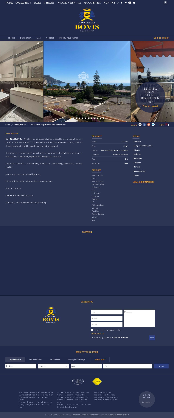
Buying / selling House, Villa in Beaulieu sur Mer (36, 392)
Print (167, 124)
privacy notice (97, 333)
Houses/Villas (35, 359)
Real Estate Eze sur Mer (103, 392)
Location (87, 232)
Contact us (87, 301)
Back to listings (161, 38)
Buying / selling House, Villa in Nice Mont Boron (36, 395)
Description (25, 38)
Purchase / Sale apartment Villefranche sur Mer (74, 404)
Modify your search (68, 38)
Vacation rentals (69, 2)
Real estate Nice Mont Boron (104, 395)
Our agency (23, 2)
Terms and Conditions (80, 415)
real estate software (122, 415)
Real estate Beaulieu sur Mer (67, 407)
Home (9, 2)
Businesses (55, 359)
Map (39, 38)
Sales (37, 2)
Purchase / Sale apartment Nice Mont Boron (72, 397)
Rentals (49, 2)
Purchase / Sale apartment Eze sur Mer (71, 395)
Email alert (100, 359)
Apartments (15, 359)
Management (93, 2)
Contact (109, 2)
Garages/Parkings (76, 359)
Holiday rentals (20, 124)
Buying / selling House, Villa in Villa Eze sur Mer (36, 402)
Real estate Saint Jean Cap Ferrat (106, 397)
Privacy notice (94, 415)
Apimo (112, 415)
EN (165, 2)
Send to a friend (140, 124)
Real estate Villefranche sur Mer (105, 400)
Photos (11, 38)
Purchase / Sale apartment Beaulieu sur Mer (73, 392)
